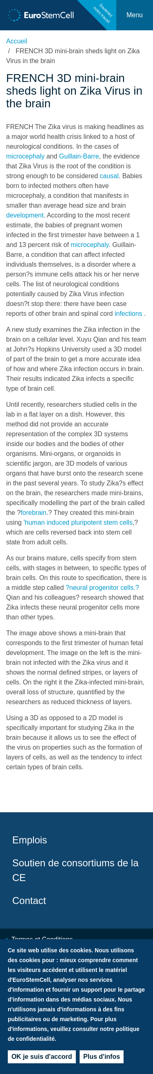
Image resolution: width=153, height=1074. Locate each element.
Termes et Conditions (42, 939)
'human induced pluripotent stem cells (78, 522)
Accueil (16, 41)
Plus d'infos (101, 1058)
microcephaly (25, 156)
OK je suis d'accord (41, 1058)
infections (128, 313)
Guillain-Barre (79, 156)
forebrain (34, 512)
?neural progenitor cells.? (102, 587)
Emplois (29, 839)
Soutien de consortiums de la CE (75, 870)
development (25, 215)
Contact (29, 900)
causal (109, 175)
